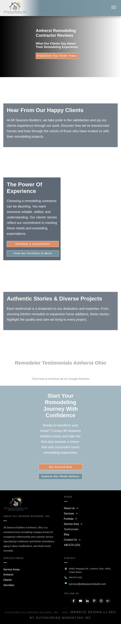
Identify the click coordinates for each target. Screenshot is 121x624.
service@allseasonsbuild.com (87, 584)
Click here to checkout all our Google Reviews (60, 378)
